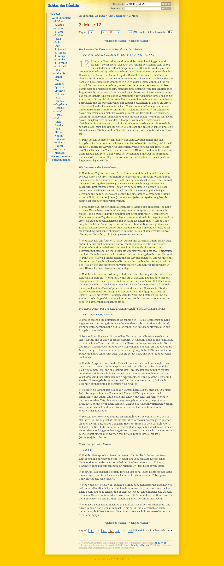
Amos (58, 121)
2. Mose (59, 25)
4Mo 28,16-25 (113, 55)
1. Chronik (61, 63)
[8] (153, 281)
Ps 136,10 (108, 314)
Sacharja (60, 149)
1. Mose (59, 21)
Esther (58, 76)
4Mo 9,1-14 (86, 450)
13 (117, 32)
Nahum (59, 135)
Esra (57, 70)
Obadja (59, 125)
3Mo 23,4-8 (100, 55)
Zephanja (60, 142)
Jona (57, 128)
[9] (92, 396)
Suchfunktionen (61, 159)
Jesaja (58, 97)
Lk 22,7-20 (137, 55)
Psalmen (59, 83)
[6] (80, 133)
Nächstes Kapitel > (139, 40)
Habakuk (60, 139)
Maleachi (60, 152)
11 (104, 32)
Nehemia (60, 73)
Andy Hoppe (161, 542)
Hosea (58, 115)
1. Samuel (60, 49)
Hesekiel (59, 108)
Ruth (57, 45)
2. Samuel (60, 52)
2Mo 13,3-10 (87, 55)
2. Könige (60, 59)
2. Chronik (61, 66)
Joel (57, 118)
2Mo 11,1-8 (86, 314)
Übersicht (139, 32)
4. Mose (59, 32)
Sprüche (59, 87)
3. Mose (59, 28)
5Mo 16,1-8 (126, 55)
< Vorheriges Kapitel (114, 40)
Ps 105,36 (97, 314)
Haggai (59, 146)
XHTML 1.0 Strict (120, 559)
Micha (58, 132)
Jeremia (59, 101)
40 (130, 32)
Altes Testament (61, 17)
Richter (59, 42)
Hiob (57, 80)
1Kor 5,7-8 (149, 55)
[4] (104, 99)
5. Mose (59, 35)
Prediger (60, 90)
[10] (134, 465)
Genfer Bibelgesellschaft (136, 545)
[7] (139, 176)
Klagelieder (61, 104)
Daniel (58, 111)
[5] (124, 127)
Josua (58, 38)
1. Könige (60, 56)
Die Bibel (55, 14)
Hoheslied (60, 94)
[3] (109, 88)
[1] (140, 68)
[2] (135, 75)
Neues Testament (62, 156)
